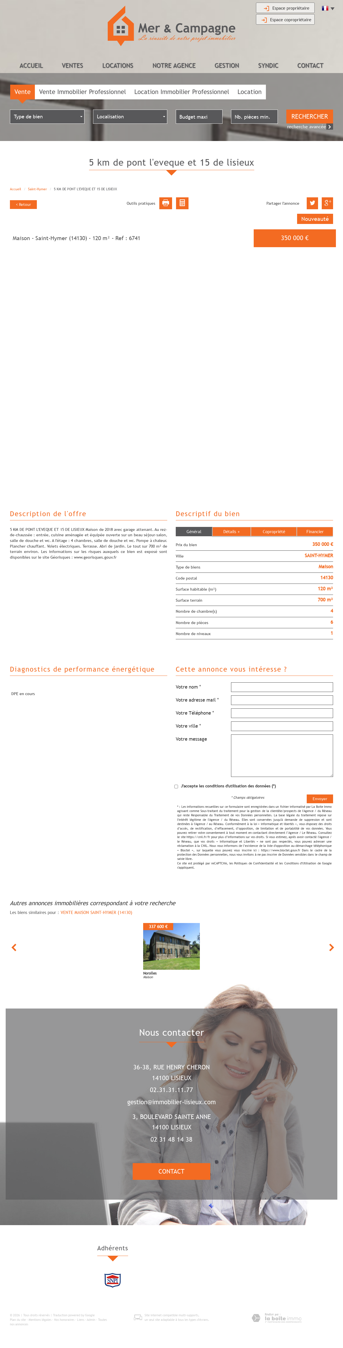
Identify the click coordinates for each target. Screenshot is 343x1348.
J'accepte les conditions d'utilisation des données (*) (228, 786)
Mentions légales (40, 1320)
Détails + (231, 532)
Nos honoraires (64, 1320)
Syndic (268, 65)
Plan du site (18, 1320)
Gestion (227, 65)
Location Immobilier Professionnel (181, 92)
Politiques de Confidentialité (254, 863)
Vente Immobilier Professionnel (82, 92)
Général (194, 532)
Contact (310, 65)
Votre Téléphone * (195, 713)
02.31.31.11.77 (171, 1090)
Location (250, 92)
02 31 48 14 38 (171, 1140)
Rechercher (309, 117)
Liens (80, 1320)
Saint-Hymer (37, 189)
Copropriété (274, 532)
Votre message (191, 739)
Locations (117, 65)
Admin (91, 1320)
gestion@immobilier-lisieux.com (171, 1102)
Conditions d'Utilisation (300, 863)
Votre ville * (188, 726)
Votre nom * (188, 687)
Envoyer (320, 799)
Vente (22, 92)
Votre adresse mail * (197, 700)
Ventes (72, 65)
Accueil (31, 65)
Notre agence (174, 65)
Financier (315, 532)
